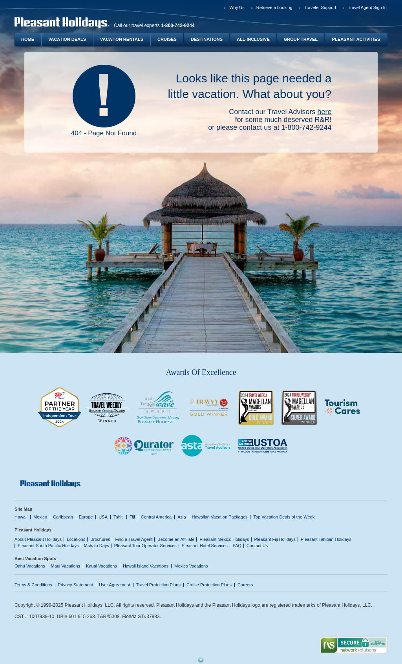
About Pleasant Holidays (38, 539)
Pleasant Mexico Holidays (224, 539)
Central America (156, 517)
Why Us (237, 7)
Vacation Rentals (121, 39)
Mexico (40, 517)
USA (103, 517)
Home (27, 39)
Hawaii (21, 517)
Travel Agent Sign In (367, 7)
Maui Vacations (65, 566)
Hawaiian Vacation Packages (220, 517)
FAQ (237, 545)
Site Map (23, 509)
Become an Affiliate (175, 539)
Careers (245, 584)
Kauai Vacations (101, 566)
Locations (76, 539)
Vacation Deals (67, 39)
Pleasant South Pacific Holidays (48, 545)
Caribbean (63, 517)
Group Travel (301, 39)
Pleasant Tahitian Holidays (326, 539)
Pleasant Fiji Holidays (275, 539)
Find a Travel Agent (133, 539)
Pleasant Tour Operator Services (145, 545)
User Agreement (114, 584)
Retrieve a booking (274, 7)
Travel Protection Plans (158, 584)
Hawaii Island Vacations (145, 566)
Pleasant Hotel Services (205, 545)
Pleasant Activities (356, 39)
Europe (86, 517)
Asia (181, 517)
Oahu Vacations (30, 566)
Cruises (167, 39)
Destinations (207, 39)
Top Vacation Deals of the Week (283, 517)
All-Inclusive (253, 39)
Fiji (132, 517)
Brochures (100, 539)
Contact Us (257, 545)
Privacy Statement (75, 584)
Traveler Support (320, 7)
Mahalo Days (96, 545)
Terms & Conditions (33, 584)
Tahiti (118, 517)
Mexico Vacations (191, 566)
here (324, 112)
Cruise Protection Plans (209, 584)
